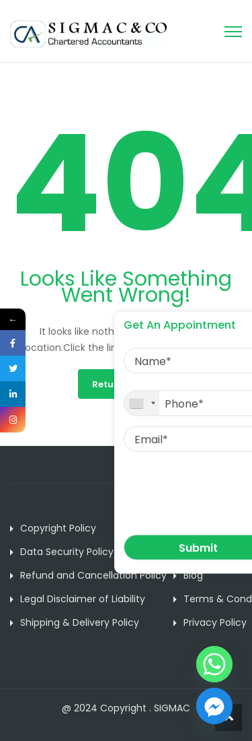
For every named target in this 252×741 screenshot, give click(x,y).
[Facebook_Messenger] (214, 706)
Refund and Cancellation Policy (93, 575)
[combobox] (141, 403)
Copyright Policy (58, 528)
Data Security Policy (67, 551)
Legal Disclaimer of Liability (82, 599)
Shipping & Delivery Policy (79, 622)
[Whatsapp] (214, 664)
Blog (193, 575)
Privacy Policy (215, 622)
